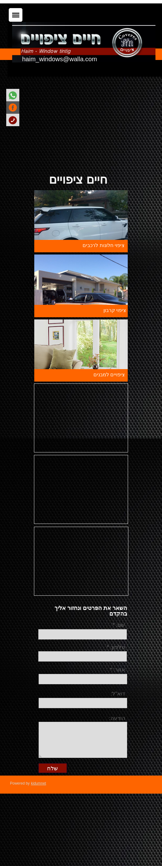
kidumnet (38, 783)
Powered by (20, 783)
